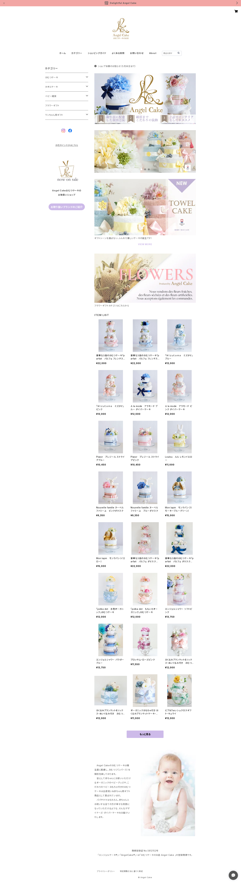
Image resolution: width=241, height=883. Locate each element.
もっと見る (145, 734)
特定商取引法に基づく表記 (131, 871)
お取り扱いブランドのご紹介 (67, 207)
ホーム (62, 53)
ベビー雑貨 (50, 96)
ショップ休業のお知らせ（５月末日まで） (115, 66)
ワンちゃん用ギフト (54, 115)
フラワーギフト (52, 105)
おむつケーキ (51, 77)
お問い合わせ (137, 53)
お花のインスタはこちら (66, 145)
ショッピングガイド (97, 53)
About (152, 53)
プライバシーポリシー (106, 871)
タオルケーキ (51, 86)
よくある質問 (118, 53)
